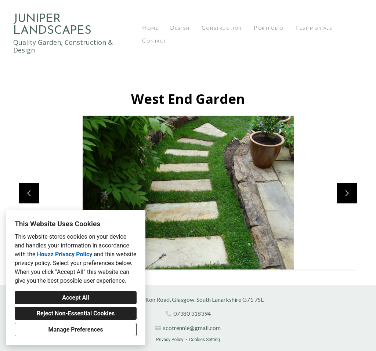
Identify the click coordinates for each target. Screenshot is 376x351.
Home (150, 27)
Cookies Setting (204, 339)
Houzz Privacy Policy (64, 254)
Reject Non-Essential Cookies (76, 313)
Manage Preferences (75, 329)
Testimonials (313, 27)
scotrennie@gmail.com (192, 327)
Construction (222, 27)
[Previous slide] (29, 193)
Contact (154, 40)
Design (180, 27)
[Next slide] (347, 193)
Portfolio (268, 27)
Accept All (75, 297)
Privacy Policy (169, 339)
